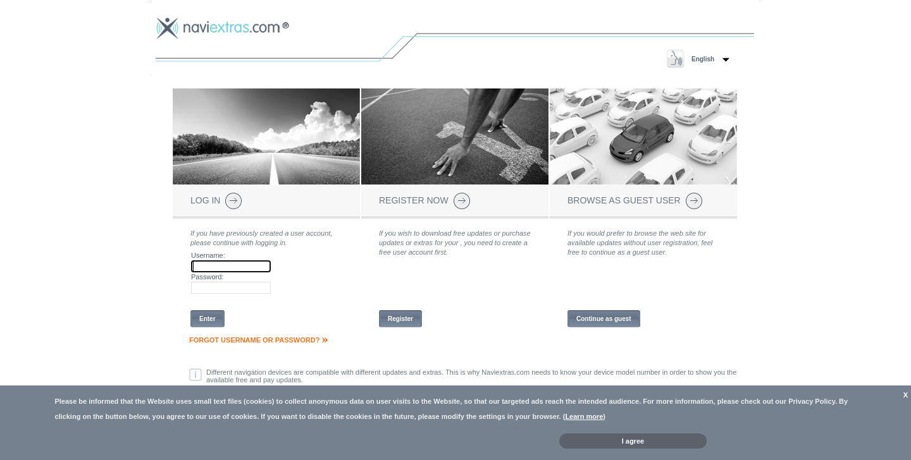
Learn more (584, 416)
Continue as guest (603, 318)
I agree (633, 441)
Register (400, 318)
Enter (207, 318)
